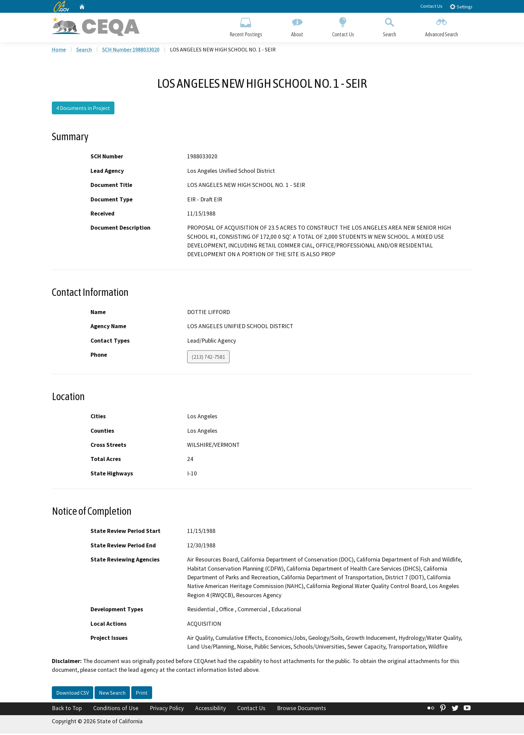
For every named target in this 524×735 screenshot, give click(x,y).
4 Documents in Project (83, 109)
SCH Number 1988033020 (131, 50)
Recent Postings (246, 26)
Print (142, 694)
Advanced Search (441, 26)
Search (389, 26)
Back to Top (67, 709)
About (297, 26)
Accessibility (210, 709)
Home (59, 50)
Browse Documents (301, 709)
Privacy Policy (167, 709)
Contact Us (431, 6)
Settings (461, 6)
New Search (112, 694)
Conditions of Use (115, 709)
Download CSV (72, 694)
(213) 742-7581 (208, 358)
